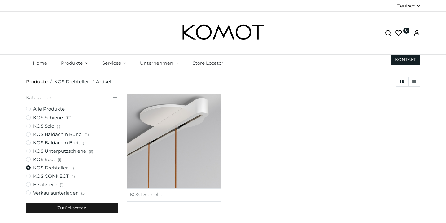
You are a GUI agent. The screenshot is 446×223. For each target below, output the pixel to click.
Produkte (37, 82)
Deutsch (406, 6)
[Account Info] (416, 34)
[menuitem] (40, 63)
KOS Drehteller (147, 194)
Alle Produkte (49, 109)
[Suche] (388, 34)
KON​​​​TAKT (405, 59)
